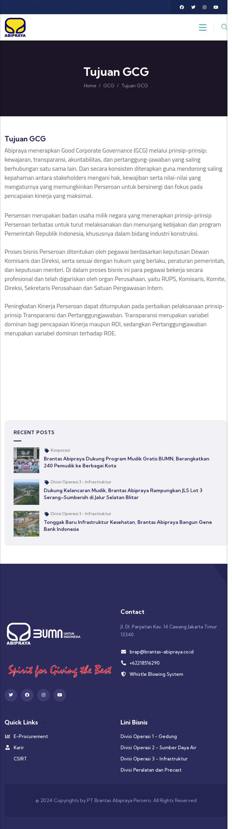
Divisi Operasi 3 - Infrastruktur (81, 482)
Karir (14, 747)
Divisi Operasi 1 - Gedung (149, 736)
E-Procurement (26, 736)
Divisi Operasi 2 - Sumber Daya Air (158, 747)
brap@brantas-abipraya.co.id (157, 652)
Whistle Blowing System (152, 674)
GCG (108, 86)
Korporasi (60, 450)
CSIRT (20, 759)
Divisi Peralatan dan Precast (151, 770)
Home (90, 86)
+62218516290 (140, 663)
